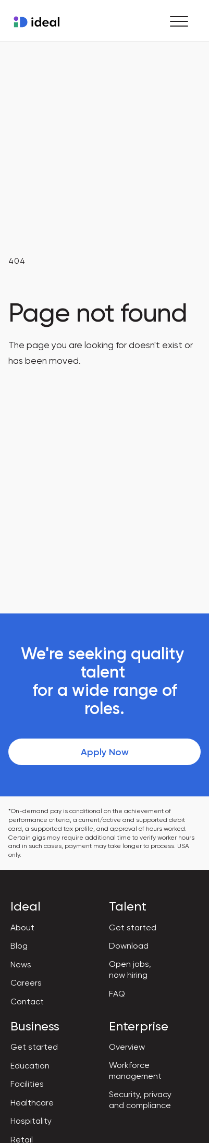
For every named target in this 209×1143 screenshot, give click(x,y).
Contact (27, 1001)
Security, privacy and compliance (140, 1099)
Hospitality (31, 1121)
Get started (132, 927)
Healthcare (32, 1103)
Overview (127, 1047)
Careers (26, 983)
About (22, 927)
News (20, 964)
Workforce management (135, 1070)
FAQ (117, 994)
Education (30, 1066)
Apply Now (105, 752)
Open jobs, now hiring (130, 969)
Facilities (27, 1084)
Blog (19, 946)
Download (129, 946)
